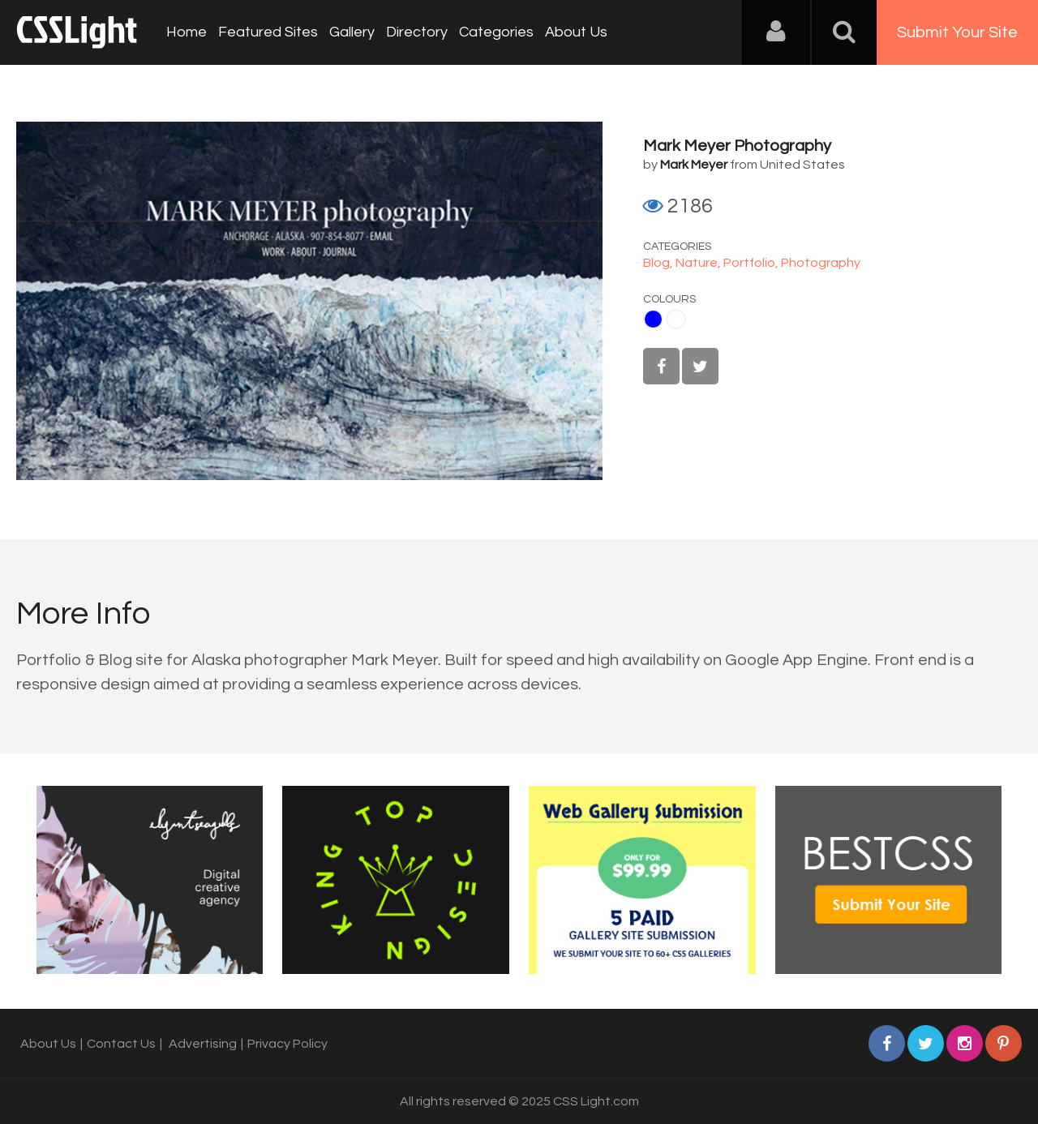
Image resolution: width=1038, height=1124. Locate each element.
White (676, 319)
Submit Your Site (957, 32)
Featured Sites (268, 32)
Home (186, 32)
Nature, (699, 262)
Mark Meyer (693, 164)
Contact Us (121, 1043)
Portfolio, (752, 262)
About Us (576, 32)
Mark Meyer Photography (737, 146)
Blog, (659, 262)
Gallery (352, 32)
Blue (653, 319)
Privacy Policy (287, 1043)
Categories (496, 32)
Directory (417, 32)
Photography (820, 262)
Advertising (203, 1043)
